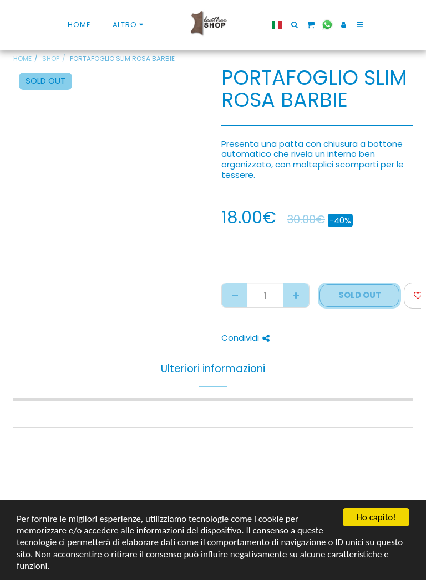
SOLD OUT (359, 295)
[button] (289, 24)
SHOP (50, 58)
